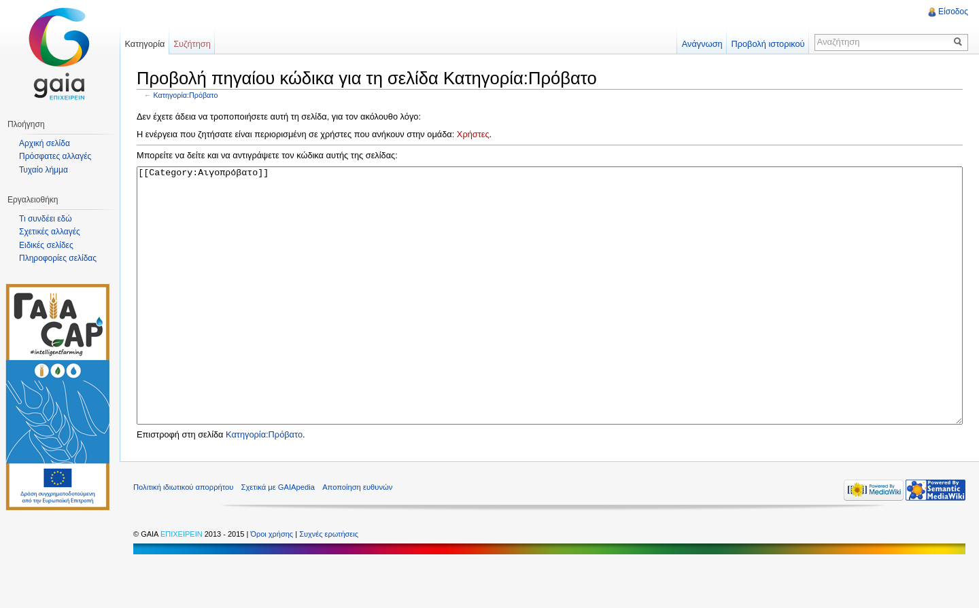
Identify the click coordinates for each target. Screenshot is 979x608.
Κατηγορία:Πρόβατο (186, 95)
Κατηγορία (144, 44)
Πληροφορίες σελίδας (58, 258)
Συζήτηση (192, 44)
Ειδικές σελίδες (46, 245)
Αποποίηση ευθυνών (357, 538)
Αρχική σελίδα (44, 143)
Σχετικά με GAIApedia (278, 538)
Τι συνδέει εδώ (45, 218)
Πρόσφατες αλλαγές (55, 156)
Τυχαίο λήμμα (43, 170)
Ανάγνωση (702, 44)
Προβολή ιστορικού (767, 44)
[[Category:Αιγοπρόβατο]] (550, 321)
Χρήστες (473, 134)
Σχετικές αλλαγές (49, 231)
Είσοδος (953, 11)
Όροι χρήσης (272, 585)
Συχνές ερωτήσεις (328, 585)
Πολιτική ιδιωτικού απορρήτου (183, 538)
